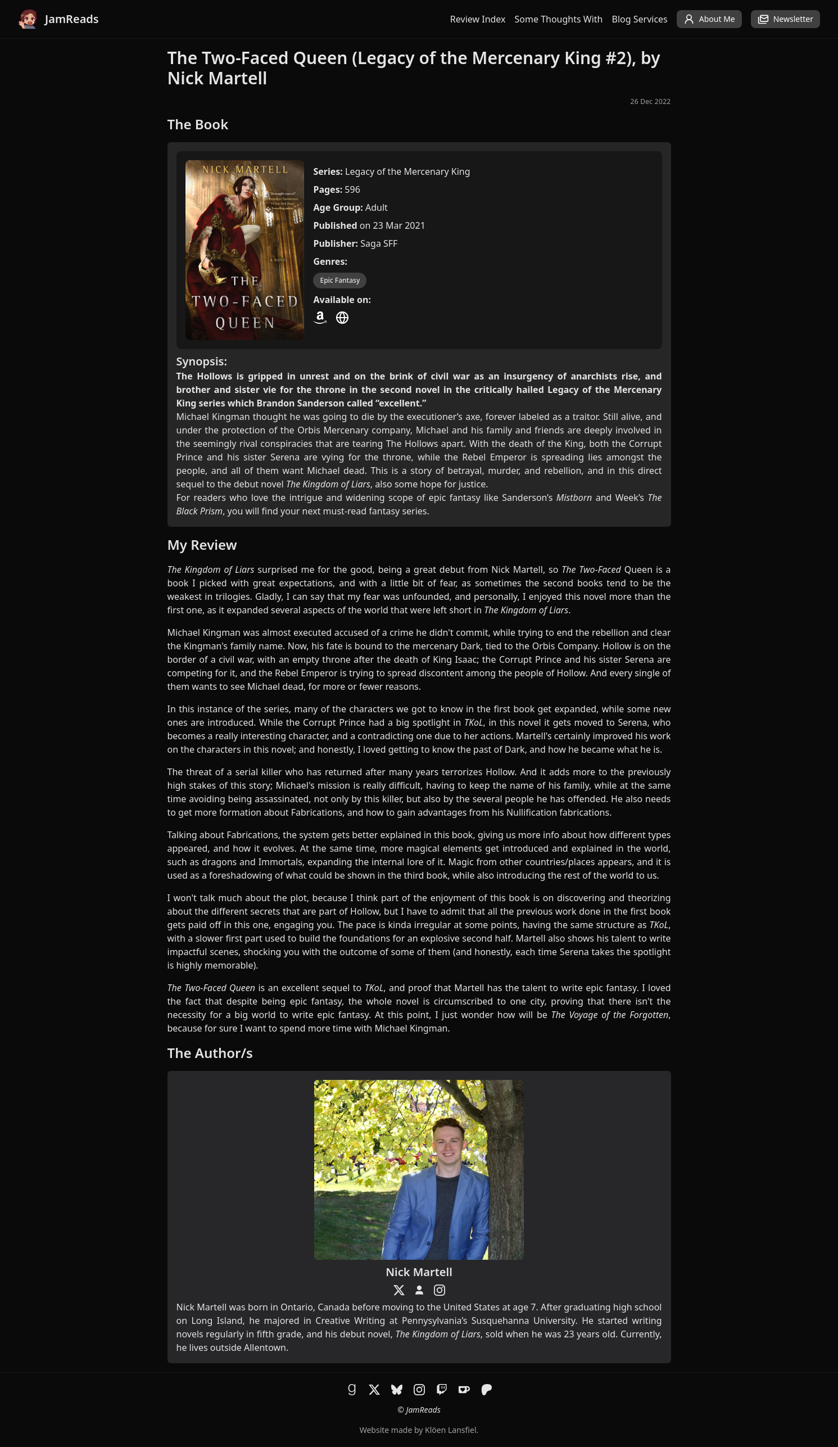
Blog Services (640, 19)
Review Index (478, 19)
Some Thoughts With (559, 19)
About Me (709, 19)
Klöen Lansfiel (450, 1430)
